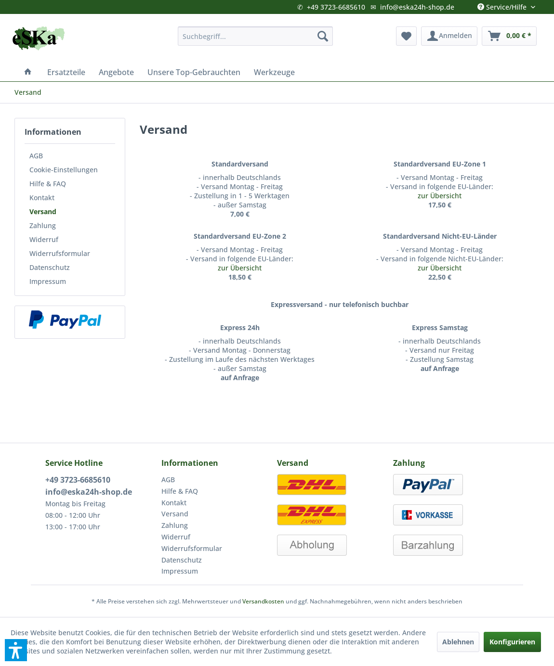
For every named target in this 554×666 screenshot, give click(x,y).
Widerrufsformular (59, 253)
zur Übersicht (440, 195)
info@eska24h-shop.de (417, 7)
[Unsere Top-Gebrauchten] (194, 72)
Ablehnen (458, 641)
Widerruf (43, 239)
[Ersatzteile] (66, 72)
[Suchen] (323, 36)
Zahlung (42, 225)
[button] (16, 650)
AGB (36, 155)
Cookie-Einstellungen (63, 169)
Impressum (47, 281)
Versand (42, 211)
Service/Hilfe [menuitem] (502, 4)
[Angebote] (116, 72)
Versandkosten (263, 601)
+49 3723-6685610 (336, 7)
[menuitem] (255, 36)
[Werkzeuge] (274, 72)
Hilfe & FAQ (47, 183)
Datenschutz (49, 267)
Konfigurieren (512, 641)
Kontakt (41, 197)
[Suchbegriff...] (255, 36)
